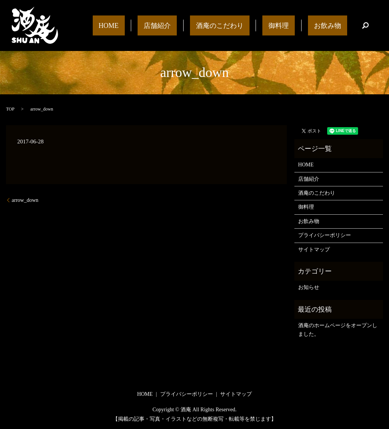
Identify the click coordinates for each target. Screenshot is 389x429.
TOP (10, 109)
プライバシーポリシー (324, 235)
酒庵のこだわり (249, 25)
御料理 (296, 25)
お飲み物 (333, 25)
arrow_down (25, 200)
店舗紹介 (199, 25)
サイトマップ (314, 249)
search (365, 25)
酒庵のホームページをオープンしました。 (337, 330)
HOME (163, 25)
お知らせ (308, 287)
